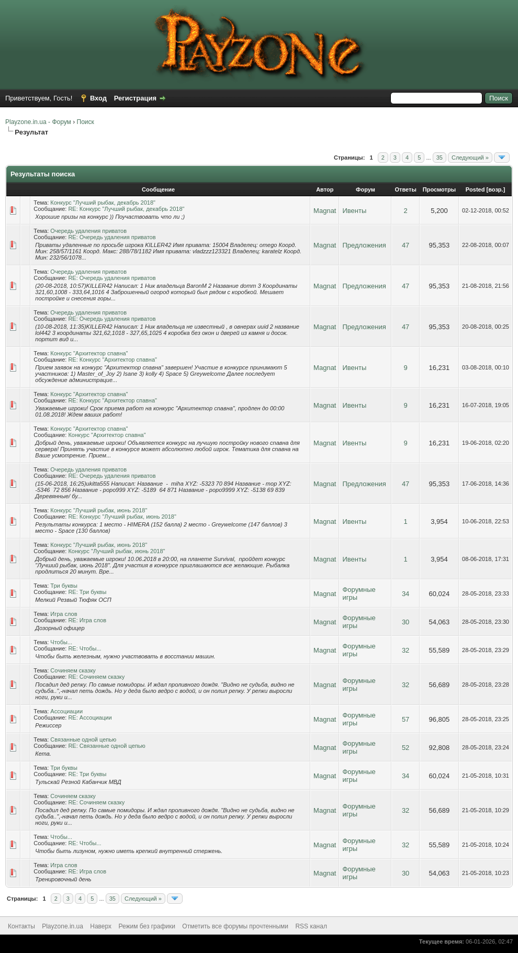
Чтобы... (61, 642)
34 (405, 594)
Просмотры (439, 189)
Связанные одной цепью (83, 739)
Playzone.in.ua (62, 926)
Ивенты (354, 211)
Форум (365, 189)
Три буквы (63, 585)
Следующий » (470, 157)
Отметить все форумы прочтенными (235, 926)
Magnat (324, 211)
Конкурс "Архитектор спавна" (89, 353)
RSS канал (311, 926)
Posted (475, 189)
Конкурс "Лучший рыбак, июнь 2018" (98, 510)
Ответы (405, 189)
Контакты (21, 926)
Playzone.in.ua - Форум (38, 122)
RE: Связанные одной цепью (106, 746)
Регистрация (135, 98)
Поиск (85, 122)
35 (439, 157)
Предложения (364, 245)
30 (405, 622)
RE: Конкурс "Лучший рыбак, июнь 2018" (122, 516)
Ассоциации (66, 711)
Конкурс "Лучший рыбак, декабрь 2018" (102, 202)
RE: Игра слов (87, 620)
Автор (324, 189)
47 (405, 245)
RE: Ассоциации (89, 717)
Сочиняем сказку (73, 670)
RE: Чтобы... (84, 648)
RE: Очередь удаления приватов (111, 237)
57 (405, 719)
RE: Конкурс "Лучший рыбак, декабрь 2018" (126, 209)
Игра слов (63, 614)
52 (405, 748)
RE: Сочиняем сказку (96, 677)
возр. (495, 189)
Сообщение (158, 189)
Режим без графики (146, 926)
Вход (98, 98)
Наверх (100, 926)
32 (405, 650)
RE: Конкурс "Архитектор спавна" (112, 359)
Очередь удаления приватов (88, 231)
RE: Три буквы (87, 592)
